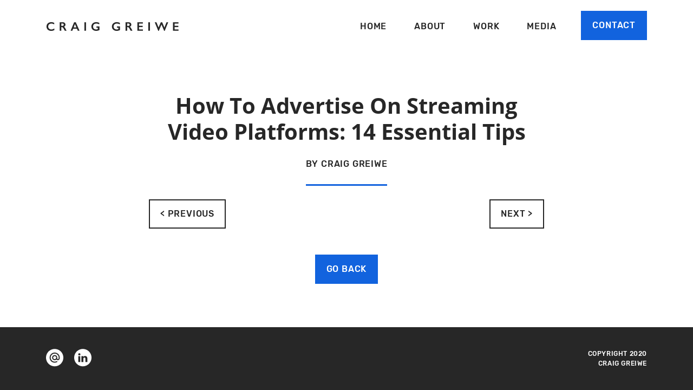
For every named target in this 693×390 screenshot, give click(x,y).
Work (486, 26)
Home (373, 26)
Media (541, 26)
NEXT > (517, 214)
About (430, 26)
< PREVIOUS (187, 214)
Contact (614, 25)
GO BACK (346, 269)
